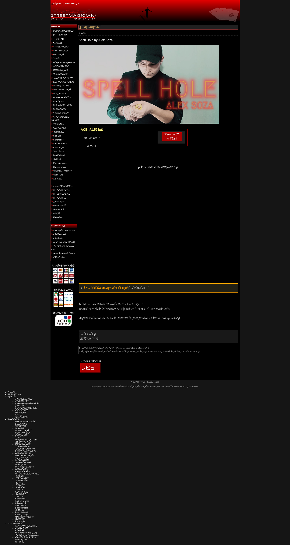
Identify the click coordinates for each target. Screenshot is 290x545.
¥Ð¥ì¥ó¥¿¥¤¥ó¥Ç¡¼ (62, 171)
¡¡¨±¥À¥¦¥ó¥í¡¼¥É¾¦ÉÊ (26, 408)
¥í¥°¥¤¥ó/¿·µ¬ (72, 3)
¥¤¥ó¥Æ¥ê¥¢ (59, 109)
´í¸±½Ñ (56, 58)
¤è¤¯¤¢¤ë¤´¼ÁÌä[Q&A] (64, 242)
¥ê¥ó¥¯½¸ (20, 542)
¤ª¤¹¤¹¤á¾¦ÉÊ (21, 410)
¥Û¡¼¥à (57, 3)
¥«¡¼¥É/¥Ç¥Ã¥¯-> (62, 97)
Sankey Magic (59, 167)
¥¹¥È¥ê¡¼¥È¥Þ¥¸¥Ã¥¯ (63, 31)
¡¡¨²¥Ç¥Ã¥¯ (20, 405)
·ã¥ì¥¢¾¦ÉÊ (58, 132)
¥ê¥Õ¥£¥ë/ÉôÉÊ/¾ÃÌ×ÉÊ (27, 474)
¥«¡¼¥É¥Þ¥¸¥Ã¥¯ (61, 47)
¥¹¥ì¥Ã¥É (20, 485)
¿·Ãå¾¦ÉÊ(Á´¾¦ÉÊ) (24, 399)
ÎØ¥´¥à (19, 483)
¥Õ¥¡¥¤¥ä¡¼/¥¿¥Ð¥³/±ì (64, 62)
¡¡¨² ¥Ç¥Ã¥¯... (59, 198)
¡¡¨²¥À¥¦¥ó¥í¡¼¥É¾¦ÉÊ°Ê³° (27, 403)
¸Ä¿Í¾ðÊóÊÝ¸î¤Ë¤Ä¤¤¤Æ (27, 535)
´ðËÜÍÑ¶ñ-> (58, 124)
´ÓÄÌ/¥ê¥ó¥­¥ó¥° (60, 74)
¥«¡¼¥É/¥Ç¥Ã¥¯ (22, 460)
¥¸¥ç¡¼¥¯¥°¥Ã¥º (61, 113)
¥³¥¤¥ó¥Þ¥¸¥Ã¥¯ (61, 51)
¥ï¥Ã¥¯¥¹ (20, 487)
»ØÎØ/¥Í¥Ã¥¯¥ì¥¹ (61, 66)
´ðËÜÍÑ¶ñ (19, 476)
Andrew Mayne (60, 143)
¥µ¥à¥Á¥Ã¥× (21, 480)
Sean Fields (58, 151)
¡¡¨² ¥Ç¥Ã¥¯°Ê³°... (61, 190)
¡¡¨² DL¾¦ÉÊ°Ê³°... (61, 194)
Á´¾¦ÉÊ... (57, 213)
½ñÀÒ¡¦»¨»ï (58, 101)
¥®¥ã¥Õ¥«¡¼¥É (23, 462)
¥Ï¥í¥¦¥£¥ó (58, 175)
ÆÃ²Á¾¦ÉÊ (20, 412)
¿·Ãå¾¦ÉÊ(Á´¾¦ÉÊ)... (63, 186)
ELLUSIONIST (60, 35)
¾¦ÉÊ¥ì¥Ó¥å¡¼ (22, 417)
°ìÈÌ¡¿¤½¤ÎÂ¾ (59, 93)
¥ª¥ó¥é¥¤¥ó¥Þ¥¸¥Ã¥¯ (63, 90)
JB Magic (57, 159)
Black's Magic (59, 155)
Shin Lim (57, 136)
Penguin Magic (60, 163)
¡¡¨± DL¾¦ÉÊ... (60, 201)
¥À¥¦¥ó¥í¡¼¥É (60, 128)
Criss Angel (58, 147)
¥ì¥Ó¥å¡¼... (58, 217)
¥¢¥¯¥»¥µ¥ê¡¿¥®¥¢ (62, 105)
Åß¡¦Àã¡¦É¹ (58, 179)
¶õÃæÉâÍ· (58, 43)
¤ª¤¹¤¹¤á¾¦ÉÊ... (60, 205)
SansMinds (58, 140)
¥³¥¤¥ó (19, 489)
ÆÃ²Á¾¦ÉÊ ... (59, 209)
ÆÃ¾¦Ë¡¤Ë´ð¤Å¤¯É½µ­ (64, 253)
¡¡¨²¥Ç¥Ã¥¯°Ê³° (22, 401)
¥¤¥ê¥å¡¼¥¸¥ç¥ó (61, 86)
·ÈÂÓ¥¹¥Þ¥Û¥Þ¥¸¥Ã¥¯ (64, 78)
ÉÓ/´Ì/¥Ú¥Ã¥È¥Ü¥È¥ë (63, 82)
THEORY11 (58, 39)
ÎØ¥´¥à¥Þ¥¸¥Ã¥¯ (61, 70)
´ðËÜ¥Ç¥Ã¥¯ (22, 478)
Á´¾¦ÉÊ (18, 415)
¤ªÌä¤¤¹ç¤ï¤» (59, 257)
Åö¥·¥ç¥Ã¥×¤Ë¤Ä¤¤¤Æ (64, 230)
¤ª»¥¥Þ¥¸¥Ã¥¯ (60, 55)
